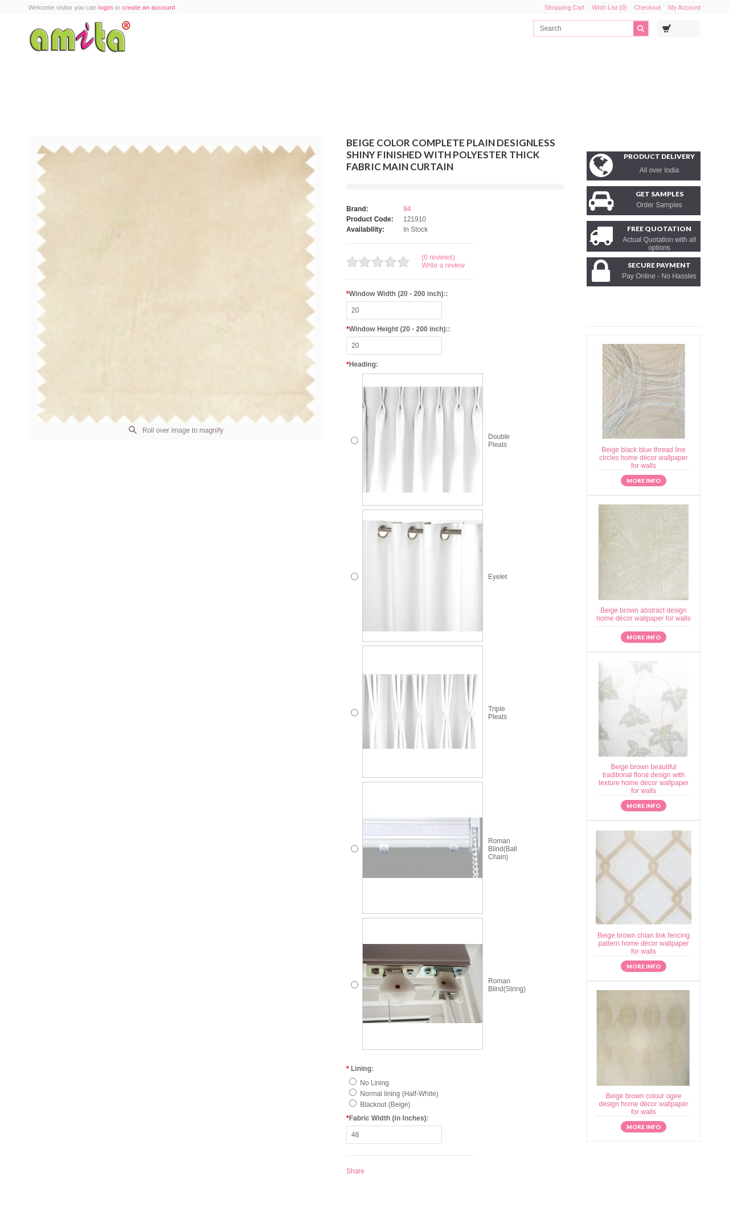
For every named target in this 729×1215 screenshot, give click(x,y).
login (105, 7)
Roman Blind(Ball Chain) (502, 849)
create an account (148, 7)
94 (407, 209)
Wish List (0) (609, 7)
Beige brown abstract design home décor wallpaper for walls (643, 614)
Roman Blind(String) (507, 985)
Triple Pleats (497, 713)
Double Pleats (499, 441)
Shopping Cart (564, 7)
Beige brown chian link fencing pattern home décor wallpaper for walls (643, 943)
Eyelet (497, 577)
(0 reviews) (438, 257)
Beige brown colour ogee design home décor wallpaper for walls (644, 1104)
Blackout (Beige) (385, 1105)
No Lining (374, 1083)
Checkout (647, 7)
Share (355, 1171)
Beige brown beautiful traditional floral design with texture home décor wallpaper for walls (644, 779)
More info (643, 480)
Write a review (443, 265)
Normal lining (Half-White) (399, 1094)
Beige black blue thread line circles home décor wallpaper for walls (643, 458)
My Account (684, 7)
